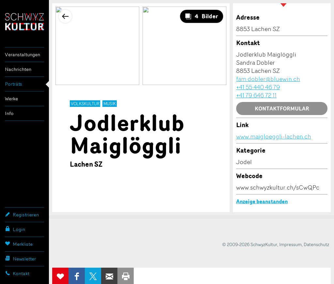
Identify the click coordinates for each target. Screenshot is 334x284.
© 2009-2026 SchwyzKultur (249, 244)
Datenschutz (316, 244)
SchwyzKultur (24, 21)
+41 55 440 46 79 (258, 87)
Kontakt (17, 273)
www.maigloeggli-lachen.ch (273, 136)
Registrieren (22, 214)
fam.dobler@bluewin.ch (268, 79)
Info (9, 113)
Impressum (290, 244)
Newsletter (20, 258)
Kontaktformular (282, 108)
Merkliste (19, 243)
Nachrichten (18, 69)
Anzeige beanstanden (262, 201)
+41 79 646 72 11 (256, 95)
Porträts (13, 83)
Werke (11, 98)
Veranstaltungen (22, 54)
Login (15, 229)
